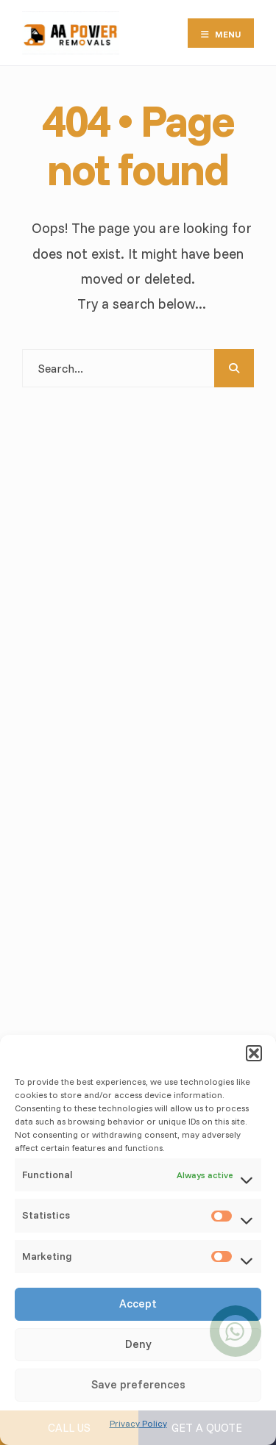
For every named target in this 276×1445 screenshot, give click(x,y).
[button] (254, 1053)
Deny (138, 1344)
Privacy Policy (138, 1423)
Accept (138, 1303)
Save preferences (138, 1384)
